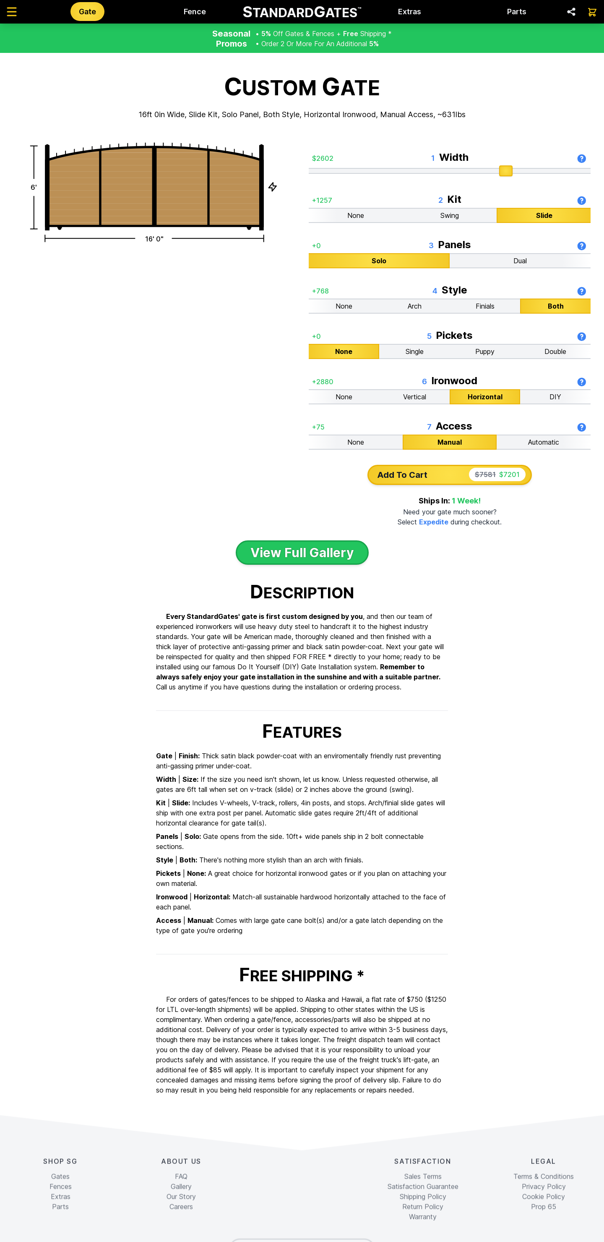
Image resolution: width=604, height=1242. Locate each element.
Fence (195, 11)
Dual (520, 260)
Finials (485, 305)
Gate (87, 11)
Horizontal (485, 396)
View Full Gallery (302, 552)
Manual (449, 441)
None (355, 215)
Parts (516, 11)
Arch (415, 305)
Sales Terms (423, 1232)
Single (415, 351)
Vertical (414, 396)
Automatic (543, 441)
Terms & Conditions (543, 1232)
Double (555, 351)
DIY (555, 396)
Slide (544, 215)
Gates (60, 1232)
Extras (409, 11)
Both (556, 305)
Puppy (485, 351)
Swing (449, 215)
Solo (379, 260)
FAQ (181, 1232)
